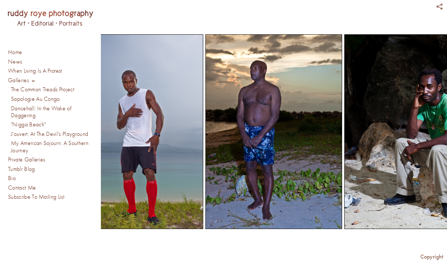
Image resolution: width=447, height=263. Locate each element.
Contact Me (22, 187)
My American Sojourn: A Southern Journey (49, 146)
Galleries (22, 81)
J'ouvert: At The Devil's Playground (49, 134)
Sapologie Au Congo (35, 99)
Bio (12, 178)
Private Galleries (26, 159)
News (15, 61)
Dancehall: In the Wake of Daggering (41, 112)
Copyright (431, 256)
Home (15, 52)
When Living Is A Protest (35, 71)
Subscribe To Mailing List (36, 197)
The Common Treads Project (42, 89)
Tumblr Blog (21, 169)
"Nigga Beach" (28, 124)
